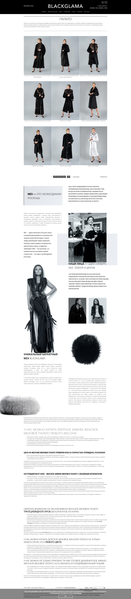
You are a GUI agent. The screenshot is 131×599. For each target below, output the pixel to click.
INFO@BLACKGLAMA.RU (69, 587)
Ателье (86, 587)
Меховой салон (29, 6)
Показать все (103, 176)
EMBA (60, 11)
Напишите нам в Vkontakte (106, 1)
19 (68, 177)
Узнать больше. (77, 593)
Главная (43, 11)
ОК (65, 596)
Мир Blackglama (52, 11)
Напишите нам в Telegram (103, 1)
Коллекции (67, 11)
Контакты (87, 11)
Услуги (74, 11)
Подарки (79, 11)
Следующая (76, 177)
